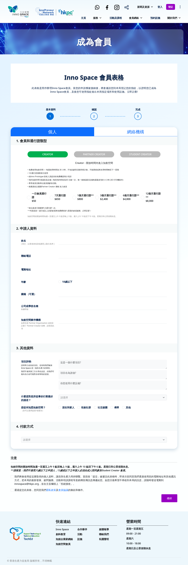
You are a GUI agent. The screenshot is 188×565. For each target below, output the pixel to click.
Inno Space (62, 529)
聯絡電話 (26, 256)
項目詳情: (26, 361)
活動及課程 (116, 18)
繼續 (169, 498)
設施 (79, 539)
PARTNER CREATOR (94, 154)
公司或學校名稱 (29, 306)
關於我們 (172, 18)
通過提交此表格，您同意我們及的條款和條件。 (49, 490)
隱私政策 (51, 490)
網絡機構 (135, 132)
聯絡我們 (104, 534)
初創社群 (86, 407)
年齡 (23, 282)
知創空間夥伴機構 (31, 320)
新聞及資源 (143, 7)
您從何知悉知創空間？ (33, 407)
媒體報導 (104, 529)
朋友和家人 (68, 407)
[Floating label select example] (113, 397)
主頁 (83, 18)
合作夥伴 (82, 529)
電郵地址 (26, 269)
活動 (79, 534)
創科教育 (61, 534)
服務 (95, 18)
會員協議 (63, 490)
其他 (128, 407)
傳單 (116, 407)
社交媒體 (102, 407)
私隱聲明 (104, 539)
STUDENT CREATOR (140, 154)
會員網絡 (134, 18)
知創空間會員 (63, 544)
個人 (52, 132)
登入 (160, 7)
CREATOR (47, 154)
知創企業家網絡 (64, 539)
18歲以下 (67, 281)
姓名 (23, 240)
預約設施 (155, 18)
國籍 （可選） (28, 294)
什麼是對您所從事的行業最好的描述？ (37, 398)
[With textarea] (113, 364)
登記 (170, 7)
